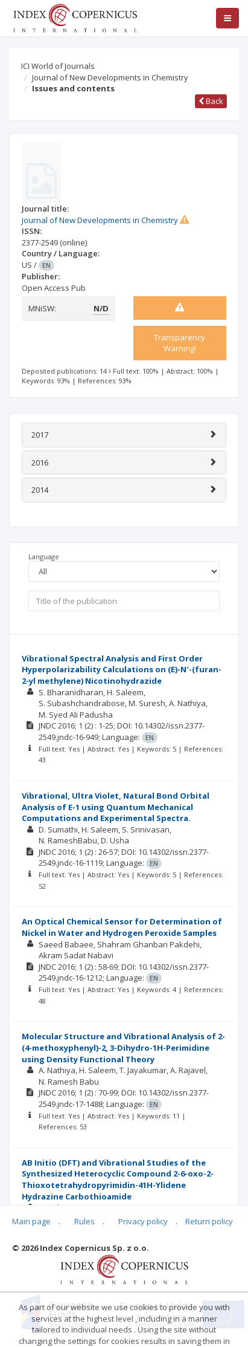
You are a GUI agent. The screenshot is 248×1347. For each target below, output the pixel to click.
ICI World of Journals (58, 65)
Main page (31, 1221)
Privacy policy (143, 1221)
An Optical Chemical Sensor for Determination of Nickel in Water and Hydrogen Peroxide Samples (122, 927)
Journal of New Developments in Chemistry (110, 77)
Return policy (209, 1221)
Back (211, 101)
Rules (84, 1221)
